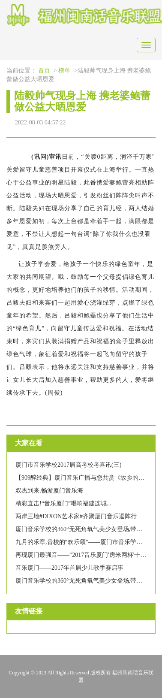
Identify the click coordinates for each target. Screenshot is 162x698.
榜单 (64, 70)
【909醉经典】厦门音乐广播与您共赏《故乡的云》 (82, 477)
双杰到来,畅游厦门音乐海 (49, 490)
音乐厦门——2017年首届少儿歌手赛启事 (69, 568)
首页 (44, 70)
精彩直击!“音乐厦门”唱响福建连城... (63, 503)
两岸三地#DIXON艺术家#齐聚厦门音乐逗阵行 (76, 516)
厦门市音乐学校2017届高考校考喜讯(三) (68, 465)
